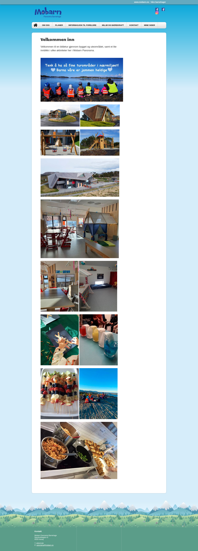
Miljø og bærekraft (113, 25)
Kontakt (133, 25)
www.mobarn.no (141, 2)
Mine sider (149, 25)
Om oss (46, 25)
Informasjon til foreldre (82, 25)
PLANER (59, 25)
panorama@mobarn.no (45, 545)
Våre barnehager (158, 2)
